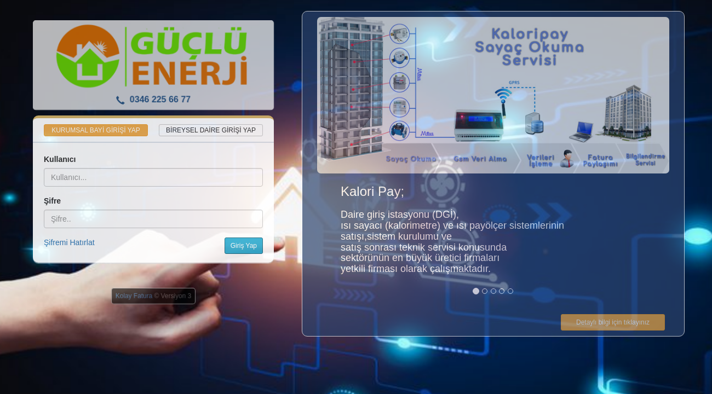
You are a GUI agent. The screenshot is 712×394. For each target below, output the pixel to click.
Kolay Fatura (134, 296)
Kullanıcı (60, 159)
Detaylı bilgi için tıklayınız (613, 322)
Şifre (52, 200)
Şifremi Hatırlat (69, 242)
